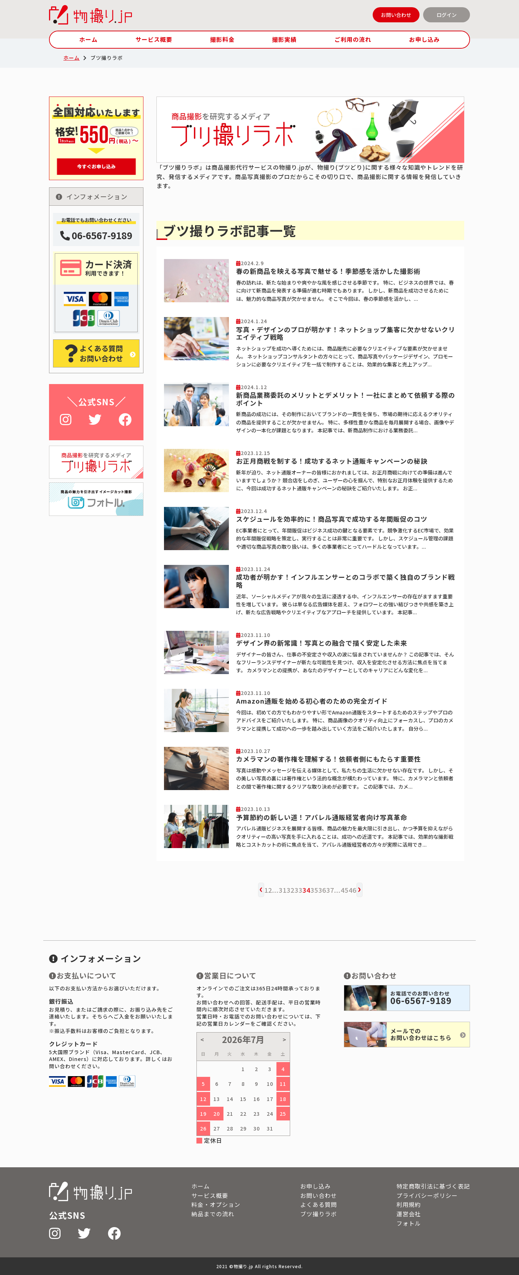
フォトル (408, 1223)
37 (330, 890)
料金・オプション (215, 1204)
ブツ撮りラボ (318, 1213)
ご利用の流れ (352, 39)
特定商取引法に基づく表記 (433, 1186)
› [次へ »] (359, 888)
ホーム (88, 39)
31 (283, 890)
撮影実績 (284, 39)
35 (314, 890)
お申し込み (424, 39)
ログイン (446, 14)
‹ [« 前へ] (261, 888)
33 (298, 890)
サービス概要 (154, 39)
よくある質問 (318, 1204)
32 (290, 890)
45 (345, 890)
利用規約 (408, 1204)
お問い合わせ (396, 14)
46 (352, 890)
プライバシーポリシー (427, 1195)
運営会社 (408, 1213)
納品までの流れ (212, 1213)
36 (322, 890)
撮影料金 (222, 39)
